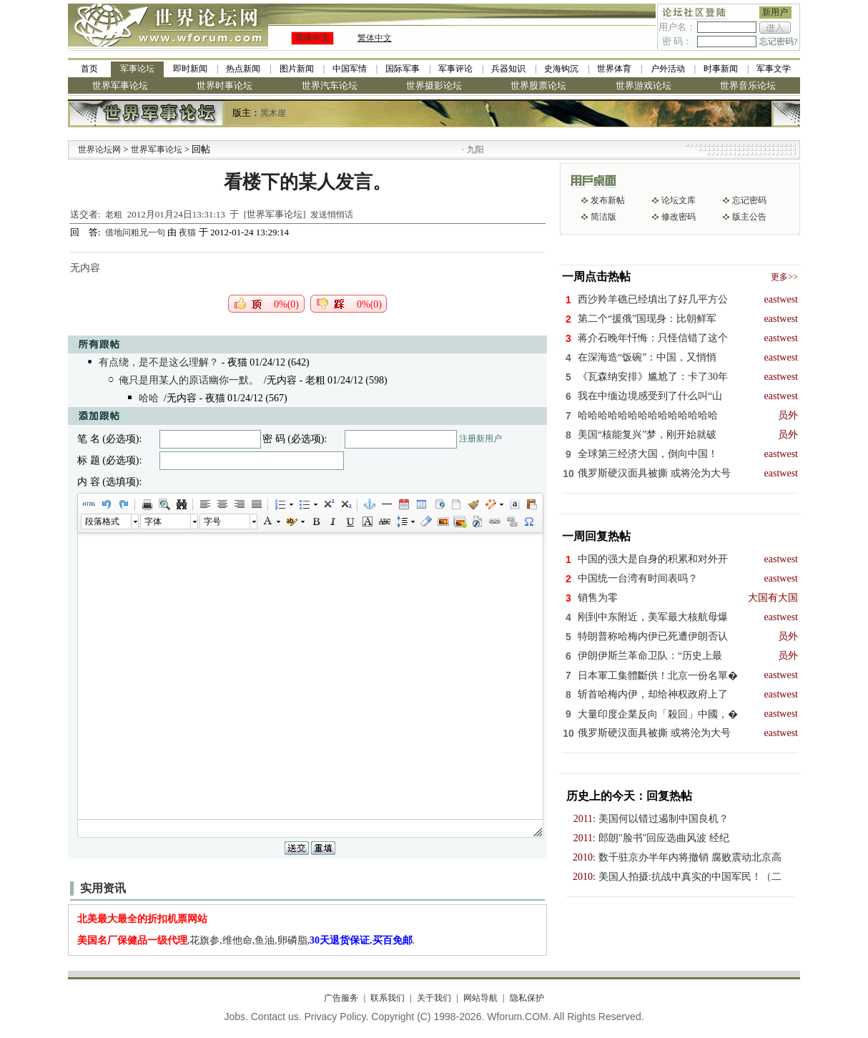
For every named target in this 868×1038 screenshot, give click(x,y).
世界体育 (614, 69)
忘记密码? (778, 41)
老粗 (113, 215)
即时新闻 (190, 69)
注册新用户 (480, 439)
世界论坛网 (99, 150)
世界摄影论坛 (434, 85)
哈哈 (149, 398)
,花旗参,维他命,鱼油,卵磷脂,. (246, 940)
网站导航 (480, 998)
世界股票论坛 (538, 85)
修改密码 (678, 217)
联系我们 (387, 998)
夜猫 (187, 232)
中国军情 (349, 69)
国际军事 (402, 69)
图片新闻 (297, 69)
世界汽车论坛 (329, 85)
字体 (153, 521)
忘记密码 (749, 200)
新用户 (775, 12)
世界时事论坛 (224, 85)
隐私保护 (527, 998)
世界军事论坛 (120, 85)
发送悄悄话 (331, 215)
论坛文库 (678, 200)
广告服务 (341, 998)
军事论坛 (137, 69)
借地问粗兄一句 (136, 232)
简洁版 (603, 217)
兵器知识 (508, 69)
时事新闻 (721, 69)
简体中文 (312, 38)
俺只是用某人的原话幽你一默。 (189, 380)
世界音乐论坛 (748, 85)
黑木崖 (273, 113)
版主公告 (749, 217)
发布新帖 (608, 200)
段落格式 (102, 521)
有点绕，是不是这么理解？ (159, 362)
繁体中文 (374, 38)
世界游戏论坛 (643, 85)
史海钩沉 (561, 69)
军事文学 (773, 69)
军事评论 (455, 69)
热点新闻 (243, 69)
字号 (212, 521)
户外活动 (668, 69)
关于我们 (434, 998)
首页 (89, 69)
